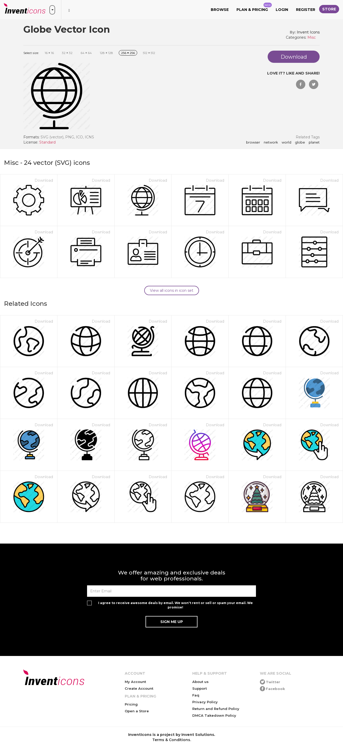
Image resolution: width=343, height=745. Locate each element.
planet (314, 142)
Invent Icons (308, 32)
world (286, 142)
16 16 (49, 53)
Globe (300, 142)
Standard (47, 142)
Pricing (131, 704)
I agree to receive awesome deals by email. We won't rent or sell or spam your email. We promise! (175, 605)
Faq (195, 695)
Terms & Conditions (171, 739)
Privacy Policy (205, 702)
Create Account (139, 688)
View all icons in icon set (171, 290)
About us (200, 682)
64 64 (86, 53)
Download (44, 180)
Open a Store (137, 711)
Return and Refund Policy (215, 709)
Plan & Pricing (254, 7)
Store (329, 9)
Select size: (31, 53)
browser (253, 142)
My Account (135, 682)
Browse (220, 9)
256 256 (128, 53)
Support (199, 688)
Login (282, 9)
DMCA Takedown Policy (214, 715)
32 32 (67, 53)
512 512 (149, 53)
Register (305, 9)
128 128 (106, 53)
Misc (311, 37)
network (271, 142)
